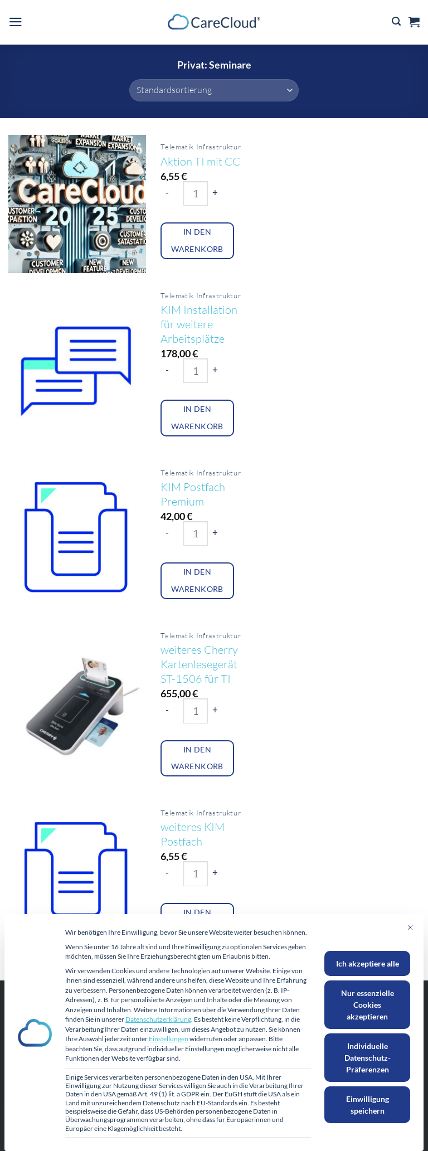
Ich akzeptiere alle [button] (367, 963)
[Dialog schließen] (410, 927)
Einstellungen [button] (168, 1039)
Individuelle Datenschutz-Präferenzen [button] (367, 1057)
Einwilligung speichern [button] (367, 1104)
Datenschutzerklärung (158, 1019)
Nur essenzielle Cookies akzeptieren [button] (367, 1004)
